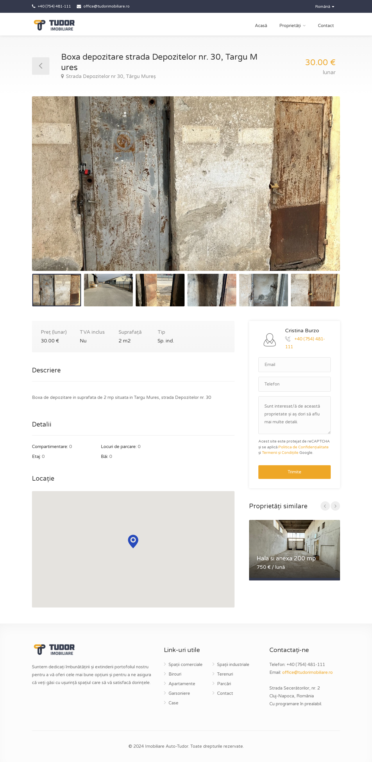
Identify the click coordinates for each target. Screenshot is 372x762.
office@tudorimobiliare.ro (307, 672)
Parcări (224, 683)
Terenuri (225, 674)
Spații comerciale (186, 664)
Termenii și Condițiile (280, 452)
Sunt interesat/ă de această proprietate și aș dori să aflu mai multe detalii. (294, 415)
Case (173, 703)
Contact (326, 25)
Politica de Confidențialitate (303, 447)
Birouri (175, 674)
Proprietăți (290, 25)
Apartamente (182, 683)
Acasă (261, 25)
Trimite (294, 472)
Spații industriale (233, 664)
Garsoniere (179, 693)
